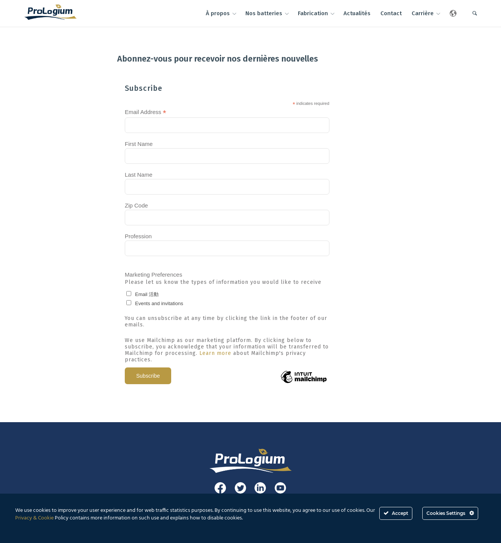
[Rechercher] (475, 13)
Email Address (145, 112)
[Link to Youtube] (280, 488)
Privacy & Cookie (34, 518)
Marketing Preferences (153, 274)
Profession (138, 236)
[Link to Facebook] (220, 488)
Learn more (215, 353)
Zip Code (136, 205)
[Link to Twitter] (240, 488)
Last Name (139, 174)
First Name (139, 144)
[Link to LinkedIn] (260, 488)
